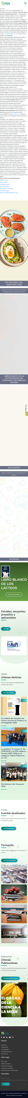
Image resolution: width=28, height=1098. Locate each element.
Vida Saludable (5, 1049)
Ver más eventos (8, 828)
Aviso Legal (4, 1061)
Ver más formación (9, 860)
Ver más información (14, 594)
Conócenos (4, 1045)
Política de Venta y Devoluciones (9, 1070)
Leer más (3, 726)
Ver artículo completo (6, 188)
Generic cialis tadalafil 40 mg (9, 193)
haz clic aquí (3, 182)
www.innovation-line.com (11, 34)
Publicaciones (4, 1054)
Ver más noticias (8, 693)
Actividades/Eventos (6, 1051)
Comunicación (4, 1047)
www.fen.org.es (16, 114)
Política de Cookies (6, 1063)
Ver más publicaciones (10, 978)
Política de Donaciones (7, 1068)
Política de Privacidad (6, 1066)
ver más (5, 629)
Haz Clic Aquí (4, 180)
